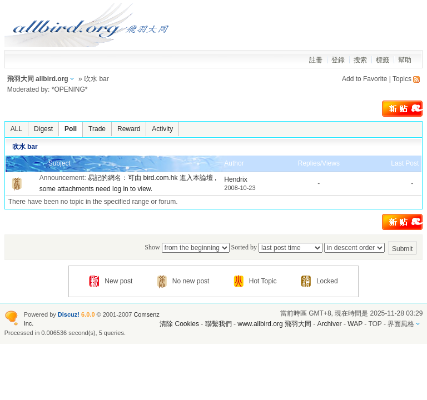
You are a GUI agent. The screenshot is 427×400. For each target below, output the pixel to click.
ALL (16, 129)
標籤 (382, 60)
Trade (97, 129)
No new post (183, 281)
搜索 (360, 60)
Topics (402, 79)
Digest (43, 129)
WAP (355, 324)
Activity (162, 129)
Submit (402, 249)
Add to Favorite (364, 79)
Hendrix (235, 179)
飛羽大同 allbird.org (37, 79)
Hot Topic (255, 281)
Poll (70, 129)
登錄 (338, 60)
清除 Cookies (179, 324)
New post (110, 281)
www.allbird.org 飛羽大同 (275, 324)
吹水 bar (25, 147)
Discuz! (69, 314)
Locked (319, 281)
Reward (128, 129)
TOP (374, 324)
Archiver (329, 324)
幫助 (404, 60)
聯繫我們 (218, 324)
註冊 (315, 60)
